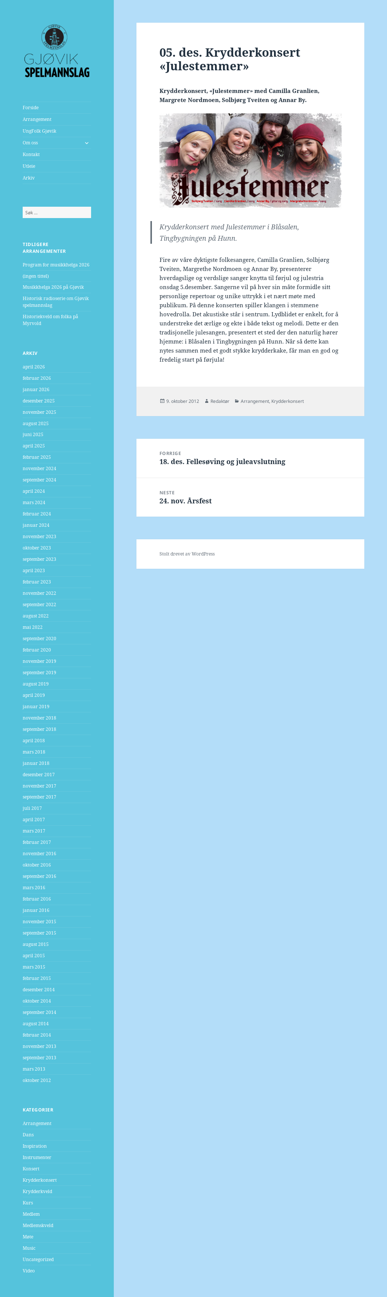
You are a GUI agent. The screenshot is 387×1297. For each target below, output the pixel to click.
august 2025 (36, 423)
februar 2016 (37, 899)
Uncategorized (38, 1259)
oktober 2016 (37, 865)
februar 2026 (37, 378)
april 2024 (34, 491)
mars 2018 (34, 752)
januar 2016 (36, 910)
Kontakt (31, 154)
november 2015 (39, 921)
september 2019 (39, 672)
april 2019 (34, 695)
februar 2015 (37, 978)
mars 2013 (34, 1069)
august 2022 (36, 616)
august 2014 (36, 1023)
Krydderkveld (37, 1191)
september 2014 (39, 1012)
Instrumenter (37, 1157)
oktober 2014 (37, 1001)
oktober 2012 (37, 1080)
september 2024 (39, 480)
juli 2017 (32, 808)
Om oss (30, 142)
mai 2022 (33, 627)
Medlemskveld (38, 1225)
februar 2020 (37, 650)
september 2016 (39, 876)
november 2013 (39, 1046)
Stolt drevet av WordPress (187, 554)
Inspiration (35, 1146)
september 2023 (39, 559)
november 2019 (39, 661)
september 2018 (39, 729)
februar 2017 (37, 842)
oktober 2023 (37, 548)
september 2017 (39, 797)
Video (29, 1271)
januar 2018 (36, 763)
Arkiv (29, 178)
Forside (31, 107)
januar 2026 (36, 389)
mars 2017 (34, 831)
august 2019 (36, 684)
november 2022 (39, 593)
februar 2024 (37, 514)
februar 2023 (37, 582)
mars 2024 (34, 502)
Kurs (28, 1202)
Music (29, 1248)
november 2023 (39, 536)
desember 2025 (39, 401)
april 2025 (34, 446)
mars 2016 (34, 887)
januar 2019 (36, 706)
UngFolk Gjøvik (39, 131)
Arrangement (37, 119)
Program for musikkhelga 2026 (56, 265)
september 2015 (39, 933)
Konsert (31, 1168)
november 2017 (39, 786)
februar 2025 (37, 457)
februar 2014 (37, 1035)
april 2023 (34, 570)
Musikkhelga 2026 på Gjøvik (53, 287)
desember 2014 (39, 989)
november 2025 (39, 412)
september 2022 (39, 604)
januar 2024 (36, 525)
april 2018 (34, 740)
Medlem (31, 1214)
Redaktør (220, 401)
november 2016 (39, 853)
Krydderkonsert (40, 1180)
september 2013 (39, 1057)
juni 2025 (33, 434)
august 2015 (36, 944)
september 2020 (39, 638)
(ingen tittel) (36, 276)
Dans (28, 1134)
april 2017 (34, 819)
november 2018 (39, 718)
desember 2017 (39, 774)
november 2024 (39, 468)
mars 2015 (34, 967)
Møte (28, 1237)
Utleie (29, 166)
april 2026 (34, 367)
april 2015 (34, 955)
